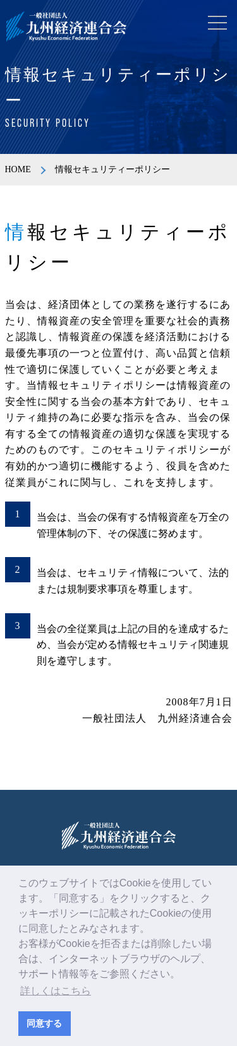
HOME (18, 169)
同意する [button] (44, 1023)
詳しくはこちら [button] (55, 990)
